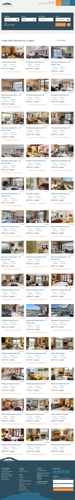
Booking (65, 3)
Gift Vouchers (22, 488)
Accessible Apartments (7, 471)
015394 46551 (50, 1)
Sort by (59, 40)
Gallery (21, 479)
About (20, 474)
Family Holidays (5, 473)
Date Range (42, 16)
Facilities (21, 468)
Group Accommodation (7, 474)
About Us (21, 476)
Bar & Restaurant (23, 471)
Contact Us (22, 477)
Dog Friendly (4, 477)
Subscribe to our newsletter (63, 489)
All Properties (4, 470)
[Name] (63, 481)
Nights (23, 16)
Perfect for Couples (6, 476)
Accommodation (5, 468)
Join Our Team (22, 487)
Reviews (21, 482)
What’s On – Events (23, 490)
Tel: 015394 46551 (41, 470)
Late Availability (5, 479)
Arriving (6, 16)
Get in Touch (56, 468)
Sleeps (57, 16)
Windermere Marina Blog (25, 480)
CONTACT (39, 468)
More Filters (60, 24)
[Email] (63, 485)
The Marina (21, 470)
